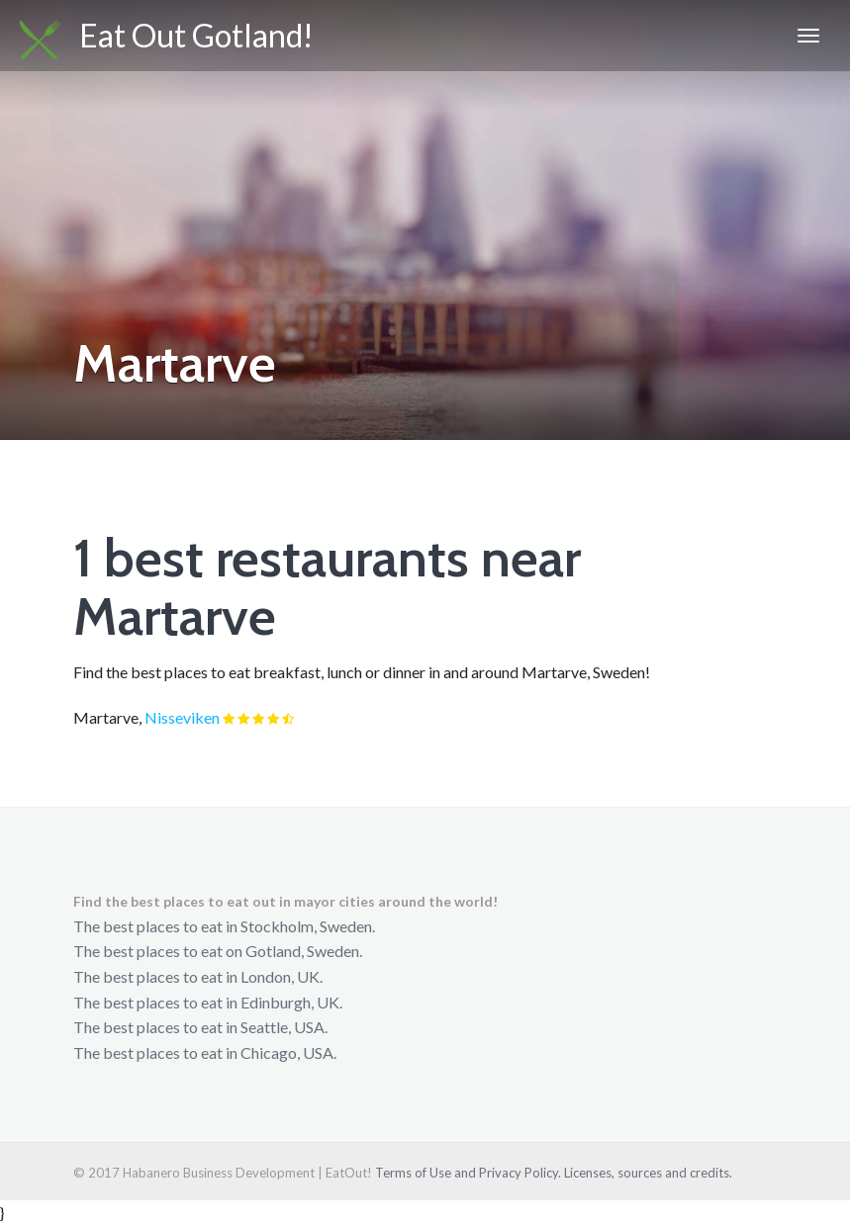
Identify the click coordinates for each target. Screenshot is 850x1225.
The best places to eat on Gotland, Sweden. (217, 950)
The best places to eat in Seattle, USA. (200, 1026)
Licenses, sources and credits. (648, 1173)
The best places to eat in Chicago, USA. (204, 1052)
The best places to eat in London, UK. (198, 976)
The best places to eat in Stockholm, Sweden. (224, 926)
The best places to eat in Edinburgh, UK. (207, 1002)
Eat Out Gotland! (167, 37)
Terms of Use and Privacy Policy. (468, 1173)
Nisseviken (182, 717)
